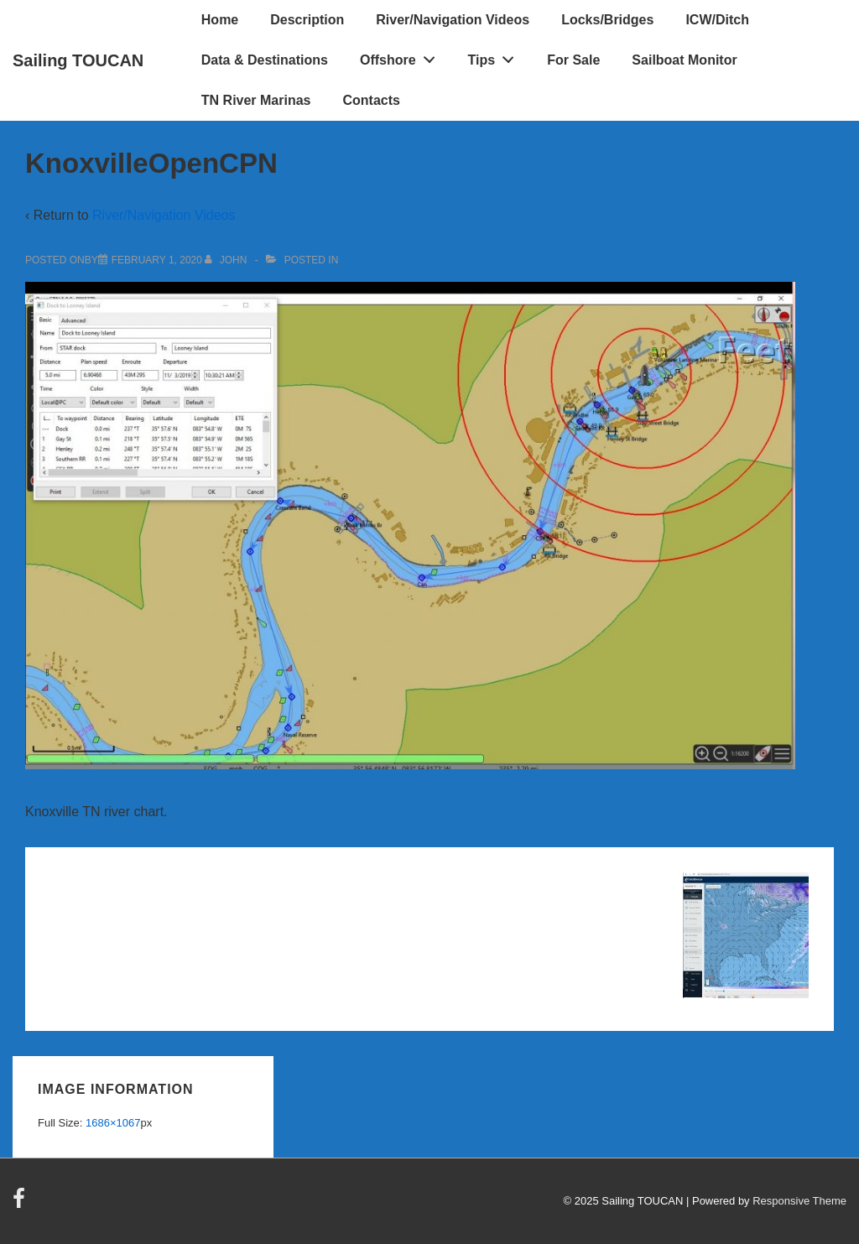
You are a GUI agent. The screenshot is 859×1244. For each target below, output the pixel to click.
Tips (495, 56)
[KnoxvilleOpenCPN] (157, 260)
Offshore (402, 56)
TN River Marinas (256, 100)
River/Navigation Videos (452, 20)
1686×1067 (113, 1122)
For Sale (573, 60)
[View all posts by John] (227, 260)
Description (307, 20)
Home (219, 20)
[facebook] (21, 1204)
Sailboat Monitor (684, 60)
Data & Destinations (264, 60)
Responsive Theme (799, 1201)
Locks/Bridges (607, 20)
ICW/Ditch (717, 20)
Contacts (371, 100)
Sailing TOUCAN (78, 60)
